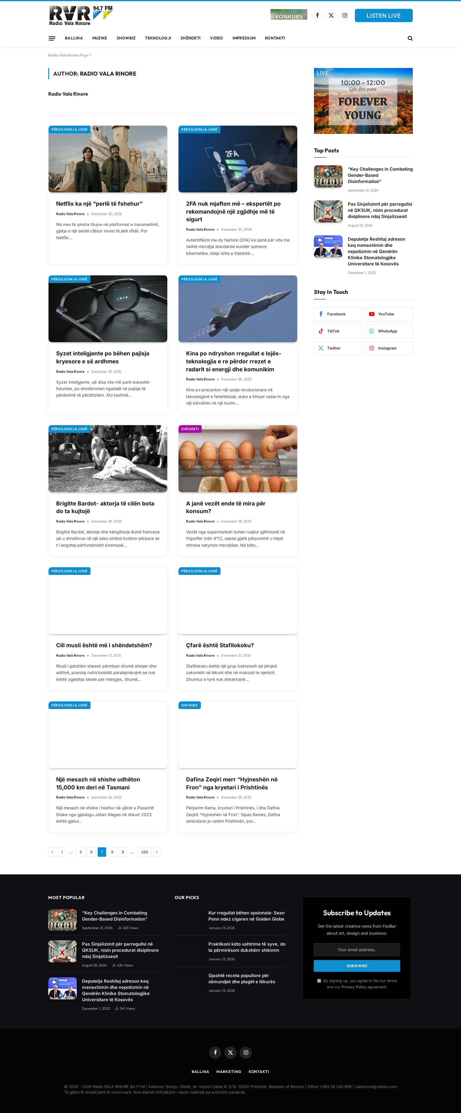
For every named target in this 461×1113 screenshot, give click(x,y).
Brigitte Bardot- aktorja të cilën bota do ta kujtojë (105, 507)
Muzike (99, 38)
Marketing (228, 1071)
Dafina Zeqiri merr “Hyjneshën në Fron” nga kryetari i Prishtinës (232, 783)
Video (216, 38)
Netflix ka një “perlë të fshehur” (99, 203)
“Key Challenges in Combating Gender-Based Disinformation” (380, 175)
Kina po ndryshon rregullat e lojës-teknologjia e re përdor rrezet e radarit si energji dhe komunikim (233, 361)
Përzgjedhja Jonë (69, 129)
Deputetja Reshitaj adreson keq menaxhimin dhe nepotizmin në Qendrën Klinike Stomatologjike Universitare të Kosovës (376, 251)
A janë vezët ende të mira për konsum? (225, 507)
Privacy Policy (354, 987)
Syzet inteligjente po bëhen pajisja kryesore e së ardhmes (102, 357)
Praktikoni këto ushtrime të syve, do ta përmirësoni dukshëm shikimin (246, 947)
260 (144, 852)
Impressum (244, 38)
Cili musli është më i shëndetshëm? (104, 645)
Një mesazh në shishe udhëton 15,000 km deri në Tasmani (98, 783)
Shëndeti (191, 38)
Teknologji (158, 38)
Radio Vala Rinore (63, 55)
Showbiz (126, 38)
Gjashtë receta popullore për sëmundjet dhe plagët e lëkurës (241, 978)
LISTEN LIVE (384, 15)
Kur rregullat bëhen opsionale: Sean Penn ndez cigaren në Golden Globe (246, 916)
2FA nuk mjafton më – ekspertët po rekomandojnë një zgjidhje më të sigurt (233, 211)
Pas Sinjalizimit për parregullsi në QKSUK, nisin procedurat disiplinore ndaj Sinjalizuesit (380, 210)
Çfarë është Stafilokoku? (220, 645)
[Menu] (52, 38)
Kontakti (275, 38)
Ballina (74, 38)
